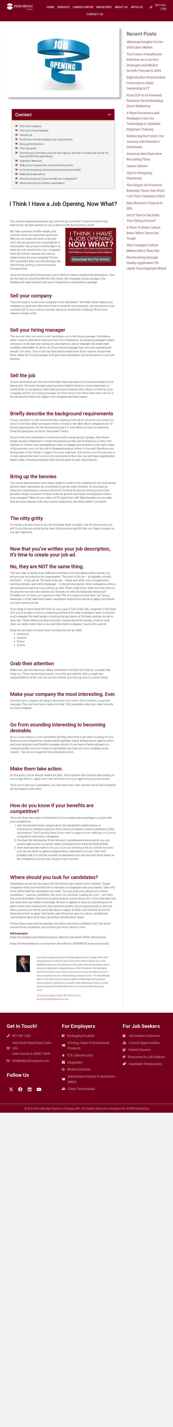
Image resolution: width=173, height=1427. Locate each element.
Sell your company (33, 127)
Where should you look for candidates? (47, 208)
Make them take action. (36, 195)
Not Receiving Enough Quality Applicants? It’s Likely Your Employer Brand (146, 262)
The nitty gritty (30, 158)
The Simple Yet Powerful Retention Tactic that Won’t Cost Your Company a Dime (146, 190)
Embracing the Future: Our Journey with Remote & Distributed (145, 141)
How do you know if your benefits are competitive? (55, 202)
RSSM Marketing (138, 1423)
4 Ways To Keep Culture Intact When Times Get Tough (143, 232)
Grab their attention (33, 177)
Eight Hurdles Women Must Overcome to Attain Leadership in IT (146, 82)
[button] (11, 1404)
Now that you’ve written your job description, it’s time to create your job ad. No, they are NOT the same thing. (63, 167)
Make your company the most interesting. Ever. (53, 183)
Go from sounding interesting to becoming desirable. (56, 189)
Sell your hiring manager (37, 133)
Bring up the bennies (34, 152)
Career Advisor (137, 166)
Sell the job (27, 140)
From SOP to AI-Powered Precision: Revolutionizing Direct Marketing (145, 100)
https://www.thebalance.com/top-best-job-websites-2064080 (53, 1251)
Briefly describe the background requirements (52, 146)
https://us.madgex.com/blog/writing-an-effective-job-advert (52, 1238)
